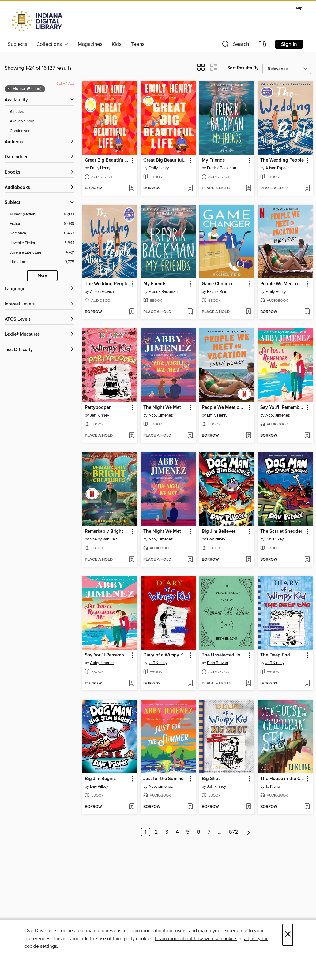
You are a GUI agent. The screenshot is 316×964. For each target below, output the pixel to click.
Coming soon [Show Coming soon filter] (21, 131)
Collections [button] (52, 44)
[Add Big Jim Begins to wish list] (131, 807)
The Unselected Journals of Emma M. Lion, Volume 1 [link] (224, 655)
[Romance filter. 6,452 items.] (42, 233)
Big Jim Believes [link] (219, 531)
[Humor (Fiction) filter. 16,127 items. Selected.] (42, 214)
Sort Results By (243, 68)
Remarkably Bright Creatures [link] (107, 531)
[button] (235, 45)
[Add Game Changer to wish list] (248, 312)
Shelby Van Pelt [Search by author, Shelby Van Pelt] (103, 539)
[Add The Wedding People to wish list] (307, 188)
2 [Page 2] (156, 832)
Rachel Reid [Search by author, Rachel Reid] (217, 291)
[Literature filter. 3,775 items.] (42, 262)
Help (298, 8)
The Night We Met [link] (162, 407)
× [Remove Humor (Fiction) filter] (8, 89)
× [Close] (288, 935)
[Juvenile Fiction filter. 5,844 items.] (42, 243)
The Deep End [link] (275, 655)
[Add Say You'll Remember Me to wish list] (307, 436)
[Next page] (248, 832)
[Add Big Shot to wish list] (248, 807)
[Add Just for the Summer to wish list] (190, 807)
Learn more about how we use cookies (196, 939)
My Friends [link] (213, 160)
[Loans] (263, 45)
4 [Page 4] (177, 832)
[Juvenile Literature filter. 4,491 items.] (42, 252)
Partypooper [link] (98, 407)
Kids (117, 44)
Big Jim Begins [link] (100, 779)
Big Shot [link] (211, 779)
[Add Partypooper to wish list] (131, 436)
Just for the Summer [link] (164, 779)
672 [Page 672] (233, 832)
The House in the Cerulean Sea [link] (282, 779)
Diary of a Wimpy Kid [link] (165, 655)
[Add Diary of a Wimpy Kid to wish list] (190, 683)
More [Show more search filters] (42, 275)
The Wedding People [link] (282, 160)
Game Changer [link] (217, 284)
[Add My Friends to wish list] (248, 188)
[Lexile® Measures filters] (39, 334)
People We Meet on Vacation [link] (282, 284)
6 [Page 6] (198, 832)
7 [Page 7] (209, 832)
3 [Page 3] (166, 832)
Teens (138, 44)
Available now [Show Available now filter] (22, 121)
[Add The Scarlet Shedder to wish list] (307, 560)
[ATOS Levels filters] (39, 319)
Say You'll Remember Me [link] (282, 407)
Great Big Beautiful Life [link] (107, 160)
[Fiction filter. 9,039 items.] (42, 224)
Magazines (90, 44)
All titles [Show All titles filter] (17, 111)
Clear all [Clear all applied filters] (65, 83)
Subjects (17, 44)
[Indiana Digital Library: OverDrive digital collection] (37, 21)
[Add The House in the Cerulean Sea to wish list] (307, 807)
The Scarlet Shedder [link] (281, 531)
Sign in (289, 44)
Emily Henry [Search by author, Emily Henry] (100, 168)
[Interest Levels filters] (39, 304)
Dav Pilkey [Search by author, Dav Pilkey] (216, 539)
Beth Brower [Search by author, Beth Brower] (217, 662)
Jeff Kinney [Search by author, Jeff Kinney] (99, 415)
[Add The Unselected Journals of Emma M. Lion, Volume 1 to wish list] (248, 683)
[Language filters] (39, 289)
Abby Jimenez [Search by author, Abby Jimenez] (161, 415)
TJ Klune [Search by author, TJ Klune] (272, 786)
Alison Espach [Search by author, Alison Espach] (277, 168)
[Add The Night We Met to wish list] (190, 436)
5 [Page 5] (188, 832)
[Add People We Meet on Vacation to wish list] (307, 312)
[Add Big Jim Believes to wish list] (248, 560)
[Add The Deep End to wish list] (307, 683)
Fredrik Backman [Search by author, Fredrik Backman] (221, 168)
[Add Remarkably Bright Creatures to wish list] (131, 560)
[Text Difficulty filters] (39, 350)
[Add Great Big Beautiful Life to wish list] (131, 188)
